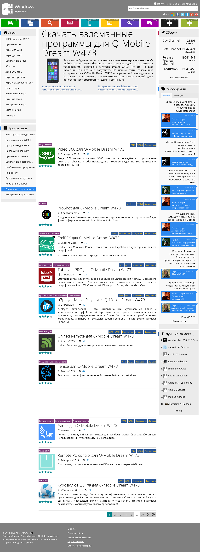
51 (84, 341)
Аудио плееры (45, 295)
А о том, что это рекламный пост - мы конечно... (181, 233)
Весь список (179, 321)
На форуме (178, 95)
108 (84, 274)
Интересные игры (16, 104)
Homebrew (11, 172)
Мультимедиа (45, 331)
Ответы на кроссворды (79, 545)
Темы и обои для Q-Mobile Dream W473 (62, 89)
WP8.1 (140, 145)
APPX (133, 145)
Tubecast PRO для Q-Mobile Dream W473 (94, 269)
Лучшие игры (13, 44)
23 (84, 430)
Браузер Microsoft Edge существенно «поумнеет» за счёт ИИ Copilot (180, 285)
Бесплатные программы (19, 161)
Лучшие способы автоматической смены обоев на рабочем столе (181, 216)
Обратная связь (76, 541)
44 (84, 371)
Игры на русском (15, 77)
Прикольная (150, 233)
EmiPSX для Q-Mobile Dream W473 (89, 237)
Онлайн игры (13, 109)
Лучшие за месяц (177, 334)
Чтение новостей (81, 421)
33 (142, 514)
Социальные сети (61, 265)
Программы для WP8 (17, 145)
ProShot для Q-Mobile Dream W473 (89, 208)
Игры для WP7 (14, 55)
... (137, 514)
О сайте (71, 528)
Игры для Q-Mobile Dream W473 (58, 86)
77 (85, 242)
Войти (160, 3)
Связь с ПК (44, 451)
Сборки (169, 32)
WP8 (121, 265)
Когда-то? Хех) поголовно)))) (178, 297)
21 (88, 212)
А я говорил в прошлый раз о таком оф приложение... (182, 193)
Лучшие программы (17, 156)
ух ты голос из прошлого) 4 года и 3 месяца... (181, 124)
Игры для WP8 (14, 49)
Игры (9, 32)
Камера (42, 203)
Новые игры (12, 88)
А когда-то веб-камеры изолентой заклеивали (182, 311)
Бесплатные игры (16, 60)
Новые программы (16, 183)
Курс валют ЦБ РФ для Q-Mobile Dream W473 (99, 485)
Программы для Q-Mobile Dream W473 (118, 86)
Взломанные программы (20, 189)
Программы (15, 128)
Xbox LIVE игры (14, 71)
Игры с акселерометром (19, 82)
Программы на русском (19, 178)
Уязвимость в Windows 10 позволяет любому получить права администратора (180, 106)
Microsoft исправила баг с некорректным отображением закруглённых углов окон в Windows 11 (180, 148)
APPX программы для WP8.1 (21, 134)
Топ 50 (178, 410)
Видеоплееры (45, 144)
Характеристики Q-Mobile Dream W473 (118, 89)
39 (88, 460)
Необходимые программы (20, 167)
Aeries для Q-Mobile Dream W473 (87, 425)
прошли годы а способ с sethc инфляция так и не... (183, 136)
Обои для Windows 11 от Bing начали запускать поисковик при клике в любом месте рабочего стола (181, 176)
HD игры (10, 115)
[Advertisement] (97, 119)
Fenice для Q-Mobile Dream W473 (88, 366)
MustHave (131, 204)
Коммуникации (46, 421)
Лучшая (139, 332)
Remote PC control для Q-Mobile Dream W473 (99, 455)
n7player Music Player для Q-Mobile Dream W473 (101, 299)
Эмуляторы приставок (49, 233)
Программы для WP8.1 (18, 140)
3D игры (10, 66)
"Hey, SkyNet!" (178, 274)
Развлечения (74, 295)
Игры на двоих (14, 99)
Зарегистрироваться (185, 3)
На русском (137, 233)
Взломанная (150, 145)
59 (89, 490)
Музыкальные (60, 295)
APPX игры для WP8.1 (17, 39)
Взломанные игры (16, 93)
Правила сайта (75, 533)
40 (88, 154)
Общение (43, 362)
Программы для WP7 (17, 150)
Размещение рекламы (79, 537)
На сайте (166, 95)
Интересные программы (20, 194)
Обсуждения (173, 89)
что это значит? (179, 77)
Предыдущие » (188, 316)
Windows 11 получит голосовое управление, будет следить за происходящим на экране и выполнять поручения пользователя (179, 258)
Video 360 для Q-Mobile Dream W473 (91, 149)
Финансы (43, 480)
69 (84, 304)
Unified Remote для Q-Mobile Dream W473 (96, 336)
